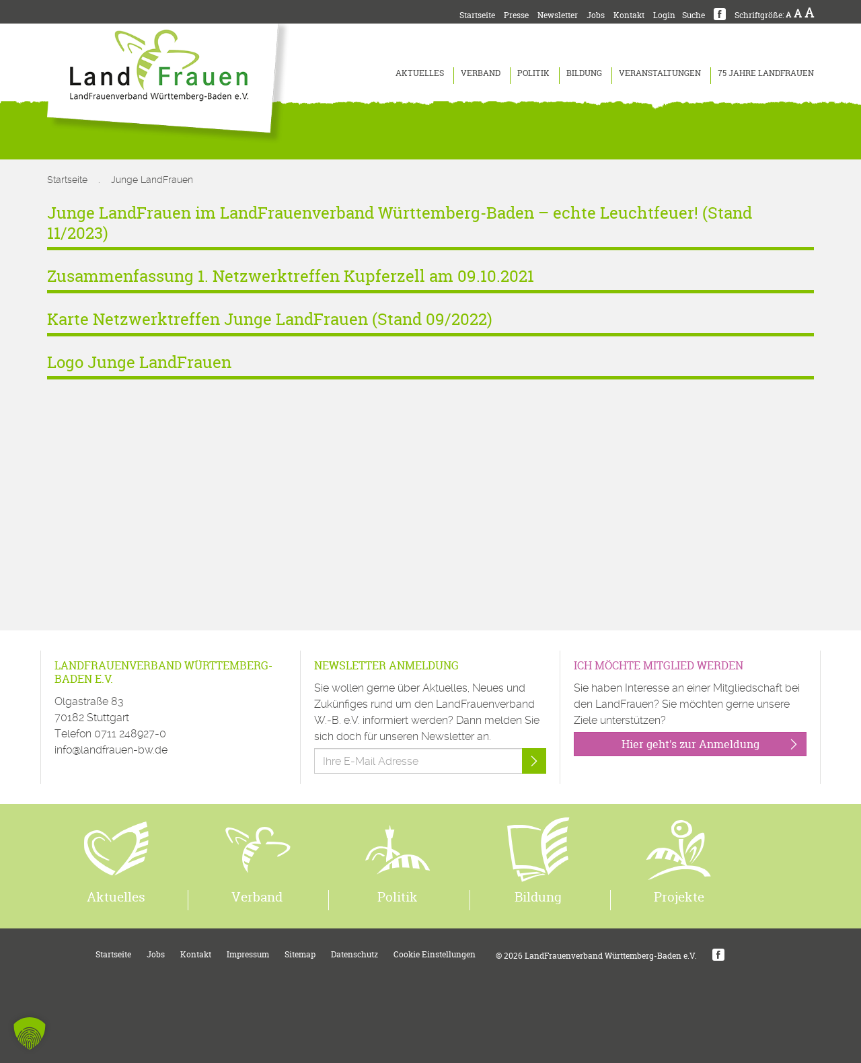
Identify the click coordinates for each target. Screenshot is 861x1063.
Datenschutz (354, 954)
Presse (516, 15)
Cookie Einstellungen (435, 954)
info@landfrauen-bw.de (110, 749)
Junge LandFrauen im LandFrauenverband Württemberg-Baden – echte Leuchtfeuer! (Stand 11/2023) (399, 223)
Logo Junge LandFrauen (139, 362)
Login (664, 15)
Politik (533, 73)
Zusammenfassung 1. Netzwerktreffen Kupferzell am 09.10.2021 (290, 276)
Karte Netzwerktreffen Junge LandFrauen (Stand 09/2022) (269, 319)
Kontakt (628, 15)
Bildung (584, 73)
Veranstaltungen (660, 73)
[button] (29, 1033)
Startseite (477, 15)
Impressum (248, 954)
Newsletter (557, 15)
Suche (693, 15)
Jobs (596, 15)
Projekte (679, 897)
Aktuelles (420, 73)
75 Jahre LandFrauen (766, 73)
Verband (480, 73)
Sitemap (300, 954)
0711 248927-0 (130, 733)
